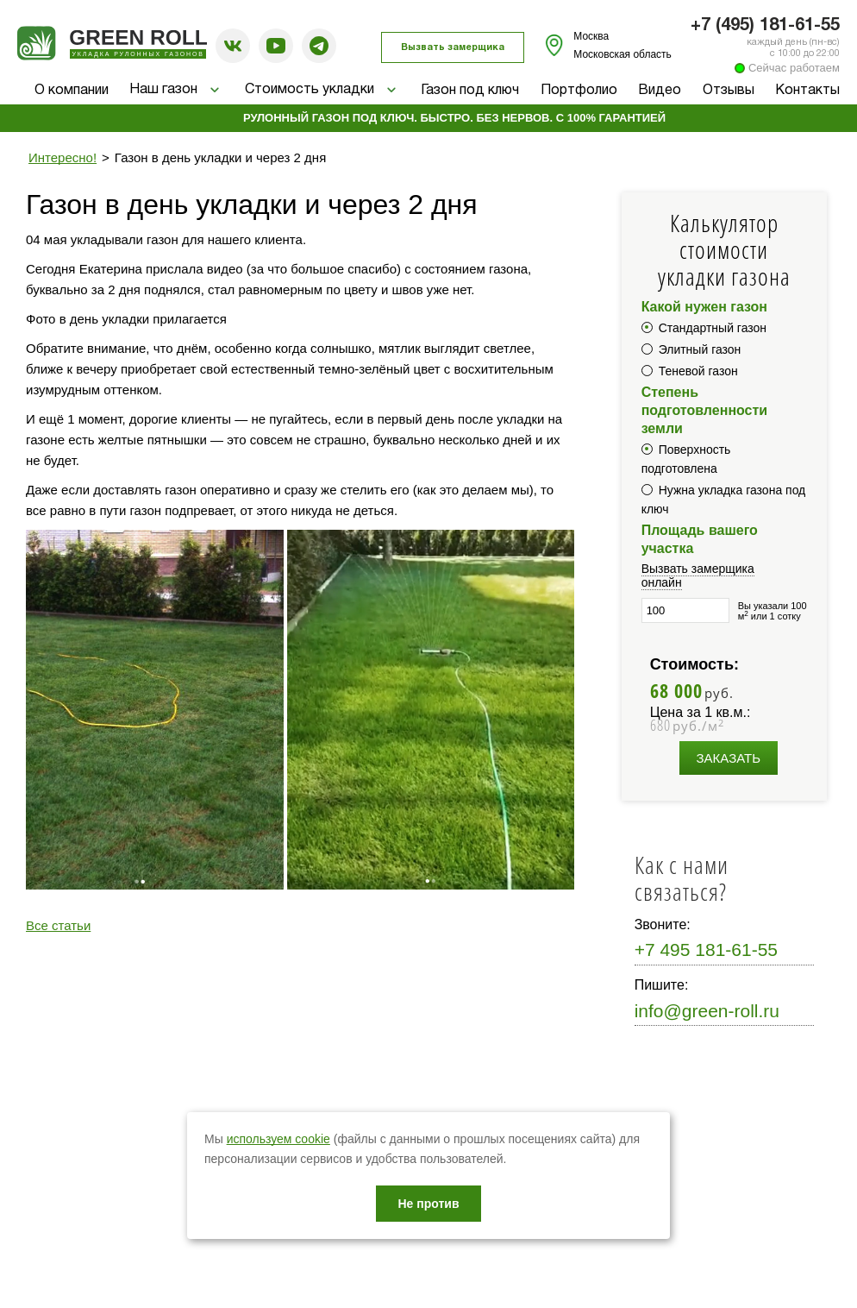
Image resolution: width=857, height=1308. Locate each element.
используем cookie (278, 1139)
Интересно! (62, 157)
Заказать (729, 758)
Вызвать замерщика (452, 47)
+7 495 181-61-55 (706, 949)
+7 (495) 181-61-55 (765, 26)
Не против (428, 1204)
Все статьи (58, 925)
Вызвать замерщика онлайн (697, 575)
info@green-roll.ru (707, 1011)
